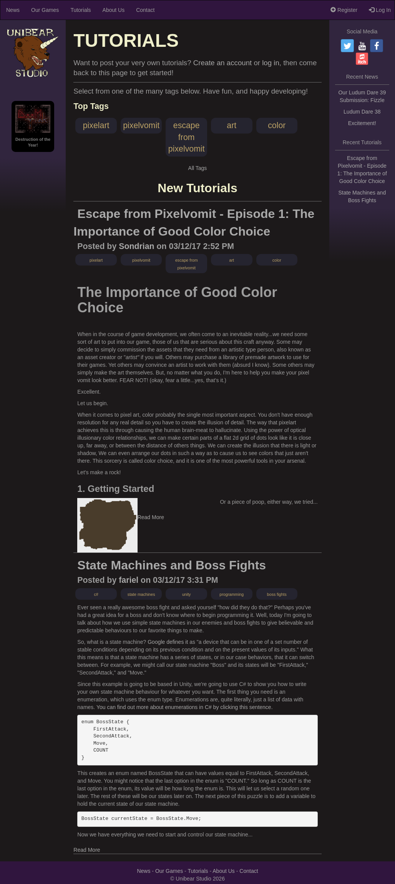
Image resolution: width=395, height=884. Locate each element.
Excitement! (362, 123)
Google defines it (168, 642)
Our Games (45, 10)
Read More (151, 517)
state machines (141, 594)
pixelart (96, 125)
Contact (145, 10)
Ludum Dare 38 (362, 112)
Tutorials (80, 10)
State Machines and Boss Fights (171, 565)
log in (270, 63)
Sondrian (136, 246)
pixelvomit (141, 125)
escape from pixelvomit (186, 137)
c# (96, 594)
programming (231, 594)
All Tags (197, 168)
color (276, 125)
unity (186, 594)
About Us (114, 10)
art (231, 125)
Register (343, 10)
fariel (128, 580)
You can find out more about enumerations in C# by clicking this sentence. (184, 707)
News (13, 10)
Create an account (222, 63)
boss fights (277, 594)
